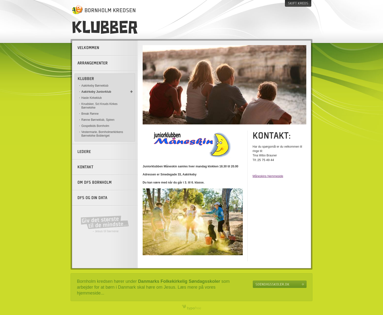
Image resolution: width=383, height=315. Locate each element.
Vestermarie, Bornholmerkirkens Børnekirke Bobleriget (102, 133)
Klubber (86, 79)
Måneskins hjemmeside (268, 176)
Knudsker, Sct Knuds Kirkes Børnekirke (99, 105)
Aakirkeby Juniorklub (96, 91)
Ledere (84, 152)
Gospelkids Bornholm (95, 126)
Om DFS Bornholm (94, 182)
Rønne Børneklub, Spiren (97, 120)
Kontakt (85, 167)
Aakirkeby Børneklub (94, 85)
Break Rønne (90, 113)
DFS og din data (92, 198)
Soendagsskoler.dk (272, 284)
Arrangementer (92, 63)
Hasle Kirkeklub (91, 98)
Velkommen (88, 48)
